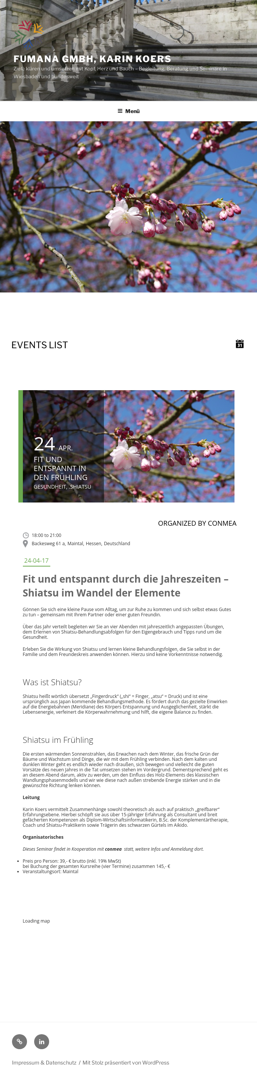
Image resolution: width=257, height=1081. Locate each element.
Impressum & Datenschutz (44, 1062)
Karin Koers (35, 809)
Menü (128, 111)
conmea (113, 849)
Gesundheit (50, 486)
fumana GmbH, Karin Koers (93, 59)
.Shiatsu (80, 486)
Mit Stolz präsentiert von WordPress (126, 1062)
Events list (39, 345)
